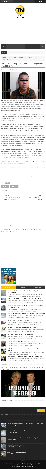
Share (14, 186)
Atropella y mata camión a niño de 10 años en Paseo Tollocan (24, 298)
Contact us (41, 410)
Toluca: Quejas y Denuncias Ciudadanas (18, 320)
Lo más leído (8, 287)
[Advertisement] (14, 31)
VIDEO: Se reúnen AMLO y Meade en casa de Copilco (22, 342)
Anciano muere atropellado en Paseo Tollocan (20, 334)
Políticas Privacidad (20, 466)
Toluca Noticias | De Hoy (25, 464)
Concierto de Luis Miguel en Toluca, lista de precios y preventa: (25, 356)
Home (3, 57)
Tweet (5, 186)
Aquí (32, 466)
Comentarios (38, 287)
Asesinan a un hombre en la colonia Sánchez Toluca (22, 327)
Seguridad (9, 57)
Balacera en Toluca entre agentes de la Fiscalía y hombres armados (26, 313)
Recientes (23, 287)
